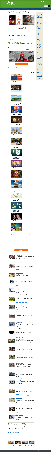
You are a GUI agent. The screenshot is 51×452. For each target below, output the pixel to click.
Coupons (33, 6)
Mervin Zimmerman (18, 262)
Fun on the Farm (39, 40)
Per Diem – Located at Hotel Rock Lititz (13, 430)
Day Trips (38, 28)
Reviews (20, 269)
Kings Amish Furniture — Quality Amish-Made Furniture (24, 445)
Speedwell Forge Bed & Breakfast (20, 295)
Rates (26, 301)
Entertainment (39, 30)
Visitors (27, 6)
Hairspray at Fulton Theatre (16, 229)
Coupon (20, 394)
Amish (24, 6)
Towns (36, 6)
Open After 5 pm (39, 58)
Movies (38, 53)
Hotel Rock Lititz (18, 405)
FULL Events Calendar (14, 242)
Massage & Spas (39, 51)
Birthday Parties (39, 21)
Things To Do (10, 6)
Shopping (17, 6)
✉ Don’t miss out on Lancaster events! (21, 62)
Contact (17, 269)
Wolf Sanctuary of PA (18, 353)
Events (30, 6)
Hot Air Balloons (39, 48)
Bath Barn (17, 370)
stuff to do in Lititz (18, 36)
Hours (19, 260)
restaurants (22, 36)
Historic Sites (38, 45)
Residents (40, 6)
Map (16, 260)
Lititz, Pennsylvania (10, 35)
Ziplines (38, 70)
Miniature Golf (39, 52)
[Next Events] (17, 232)
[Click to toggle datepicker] (10, 70)
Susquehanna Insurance (19, 320)
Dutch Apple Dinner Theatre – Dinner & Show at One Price (18, 444)
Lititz (18, 27)
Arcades (38, 19)
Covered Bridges (39, 27)
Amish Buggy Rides (39, 17)
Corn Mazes (38, 26)
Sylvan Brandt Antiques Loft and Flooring (21, 329)
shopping (26, 36)
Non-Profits (38, 57)
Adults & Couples (39, 15)
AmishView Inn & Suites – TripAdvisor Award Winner (11, 444)
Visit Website (17, 258)
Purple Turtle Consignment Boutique (21, 278)
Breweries (38, 24)
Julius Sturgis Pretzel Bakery (19, 413)
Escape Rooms (39, 31)
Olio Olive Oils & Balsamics (19, 271)
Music (38, 56)
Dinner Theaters (39, 29)
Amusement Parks (39, 18)
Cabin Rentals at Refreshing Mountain (21, 387)
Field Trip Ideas (39, 36)
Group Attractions (39, 42)
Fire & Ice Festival (39, 37)
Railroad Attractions (39, 63)
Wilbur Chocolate (18, 345)
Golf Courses (38, 41)
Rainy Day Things (39, 64)
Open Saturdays (39, 59)
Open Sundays (39, 60)
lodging (28, 36)
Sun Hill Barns (18, 312)
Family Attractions (39, 34)
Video (19, 335)
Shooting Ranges (39, 65)
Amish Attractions (39, 16)
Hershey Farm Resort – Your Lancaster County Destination (31, 444)
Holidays (38, 46)
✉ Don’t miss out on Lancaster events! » (21, 248)
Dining (13, 6)
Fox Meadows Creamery (19, 396)
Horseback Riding (39, 47)
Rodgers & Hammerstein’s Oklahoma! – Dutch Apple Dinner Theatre (16, 133)
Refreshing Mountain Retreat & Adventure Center (22, 286)
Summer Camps (39, 67)
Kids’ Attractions (39, 50)
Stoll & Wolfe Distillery (19, 303)
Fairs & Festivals (39, 33)
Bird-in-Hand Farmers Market (17, 176)
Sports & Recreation (39, 66)
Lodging (20, 6)
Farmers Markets (39, 35)
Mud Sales (38, 54)
